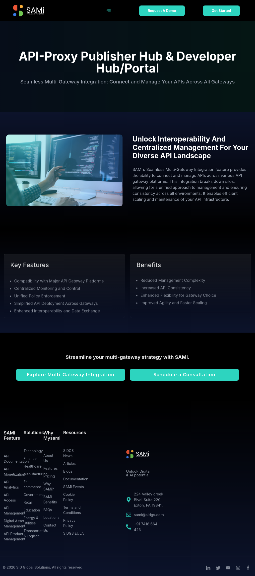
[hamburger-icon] (108, 10)
